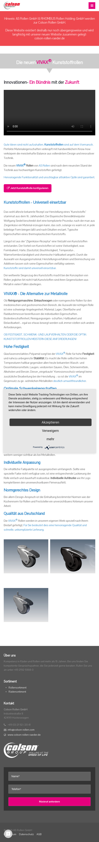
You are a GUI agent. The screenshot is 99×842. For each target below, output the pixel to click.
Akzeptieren (50, 422)
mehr (50, 439)
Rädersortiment (17, 691)
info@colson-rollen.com (21, 730)
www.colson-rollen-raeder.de (24, 735)
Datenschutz (26, 834)
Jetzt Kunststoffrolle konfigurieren (27, 188)
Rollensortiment (17, 687)
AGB (39, 834)
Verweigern (50, 430)
